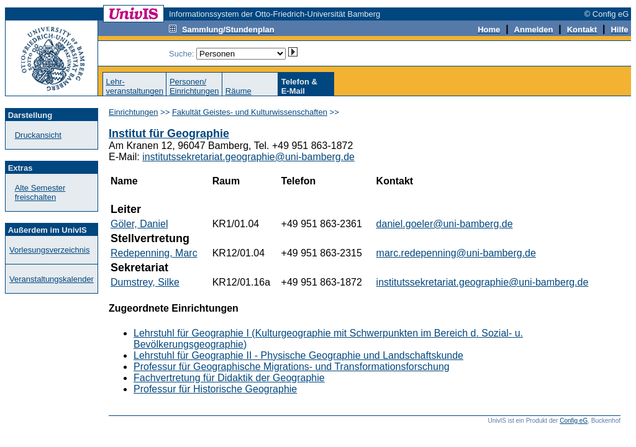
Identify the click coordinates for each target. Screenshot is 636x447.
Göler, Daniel (139, 224)
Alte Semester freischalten (40, 192)
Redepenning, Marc (154, 253)
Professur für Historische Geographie (215, 389)
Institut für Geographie (169, 133)
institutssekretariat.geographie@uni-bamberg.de (248, 156)
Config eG (574, 420)
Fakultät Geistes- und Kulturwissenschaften (249, 112)
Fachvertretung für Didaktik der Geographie (229, 377)
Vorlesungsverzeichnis (49, 250)
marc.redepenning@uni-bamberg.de (456, 253)
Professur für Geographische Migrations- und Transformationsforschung (292, 366)
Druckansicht (38, 135)
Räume (238, 91)
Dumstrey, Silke (145, 282)
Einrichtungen (133, 112)
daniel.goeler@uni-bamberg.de (444, 224)
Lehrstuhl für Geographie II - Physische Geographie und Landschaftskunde (298, 355)
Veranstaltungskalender (51, 279)
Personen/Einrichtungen (194, 86)
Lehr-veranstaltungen (134, 86)
